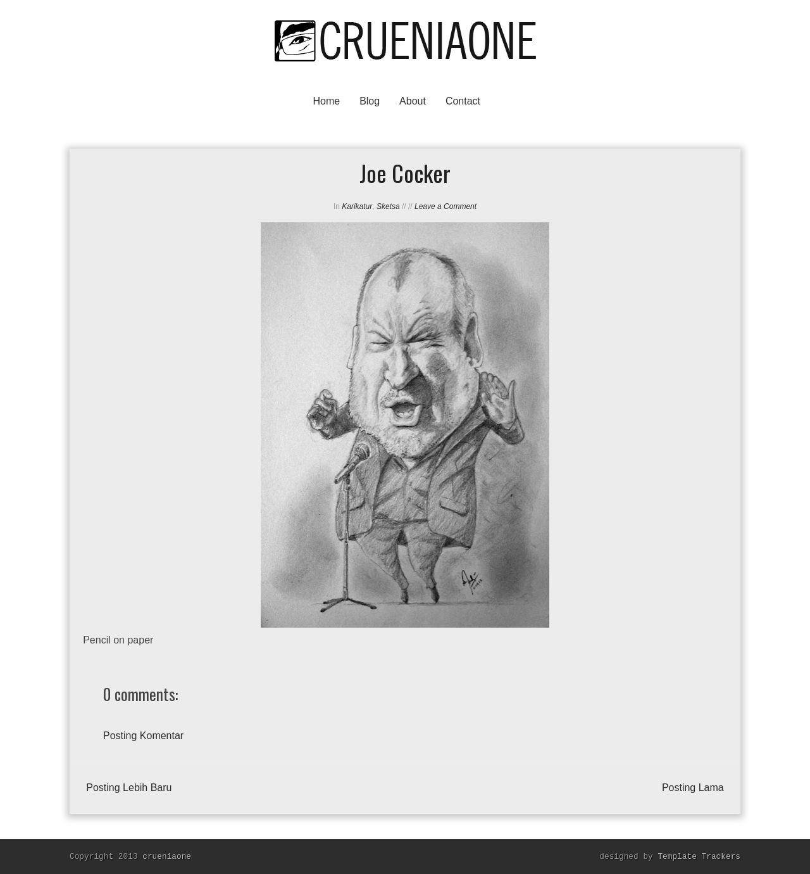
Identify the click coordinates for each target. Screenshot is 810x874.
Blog (369, 101)
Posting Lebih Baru (128, 787)
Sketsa (388, 206)
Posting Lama (693, 787)
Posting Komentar (143, 735)
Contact (463, 101)
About (412, 101)
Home (326, 101)
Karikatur (357, 206)
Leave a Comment (445, 206)
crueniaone (166, 856)
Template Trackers (698, 856)
